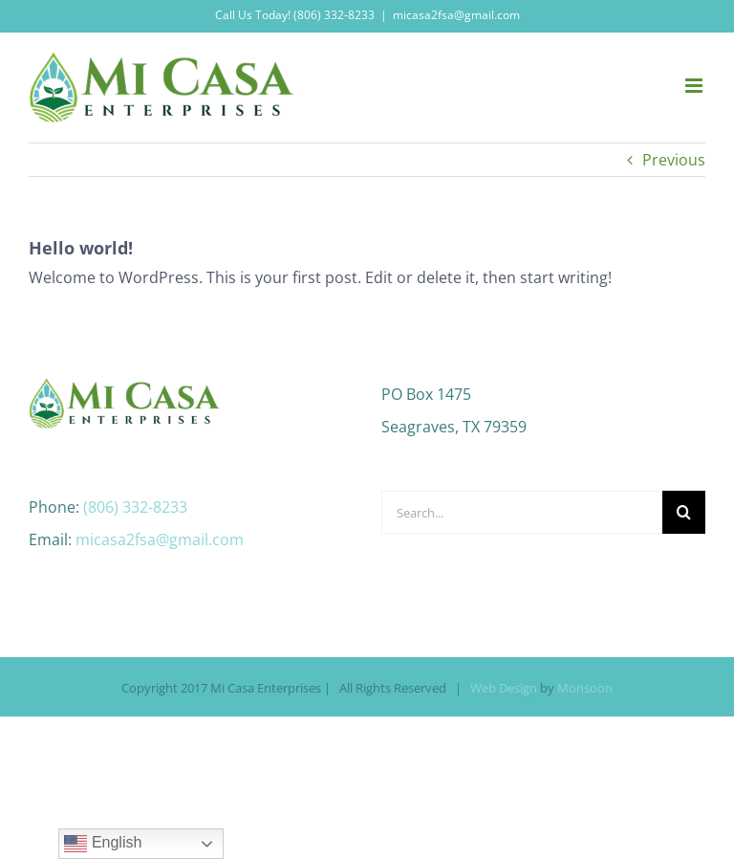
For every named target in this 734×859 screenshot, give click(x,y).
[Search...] (521, 512)
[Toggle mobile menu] (695, 86)
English (102, 843)
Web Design (503, 687)
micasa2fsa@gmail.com (456, 15)
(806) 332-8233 (135, 507)
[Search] (683, 512)
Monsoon (585, 687)
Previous (673, 159)
